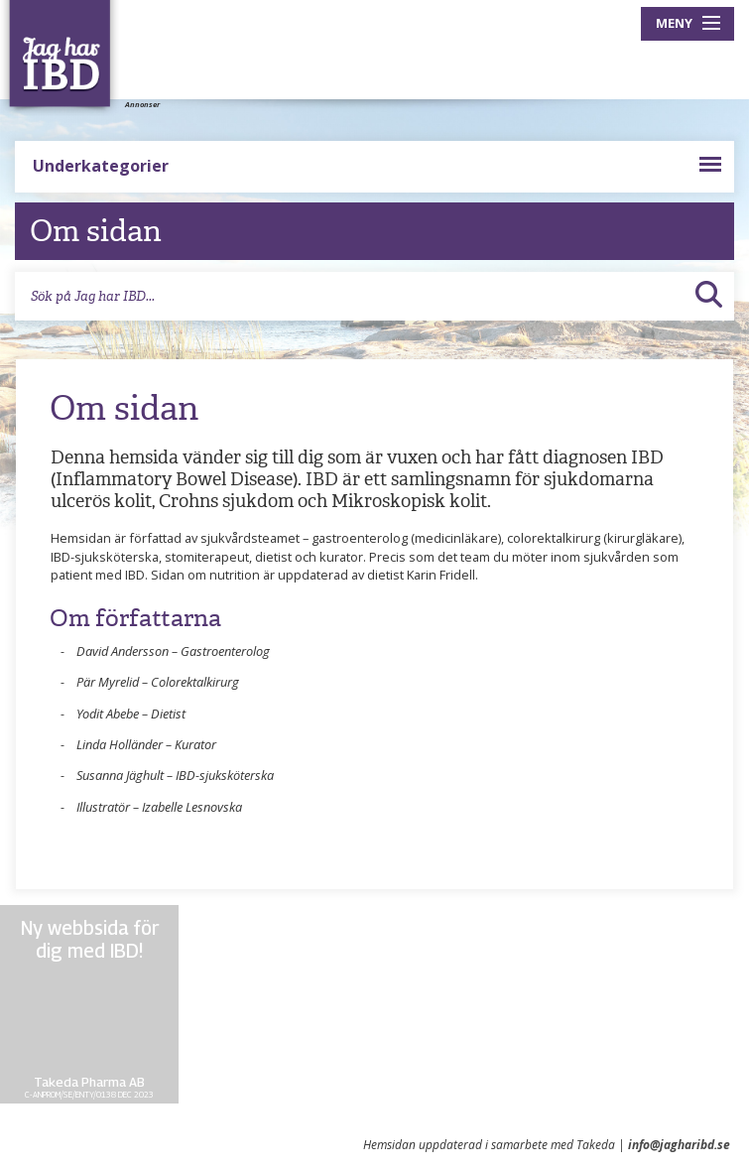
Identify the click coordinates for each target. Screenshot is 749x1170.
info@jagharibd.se (679, 1144)
